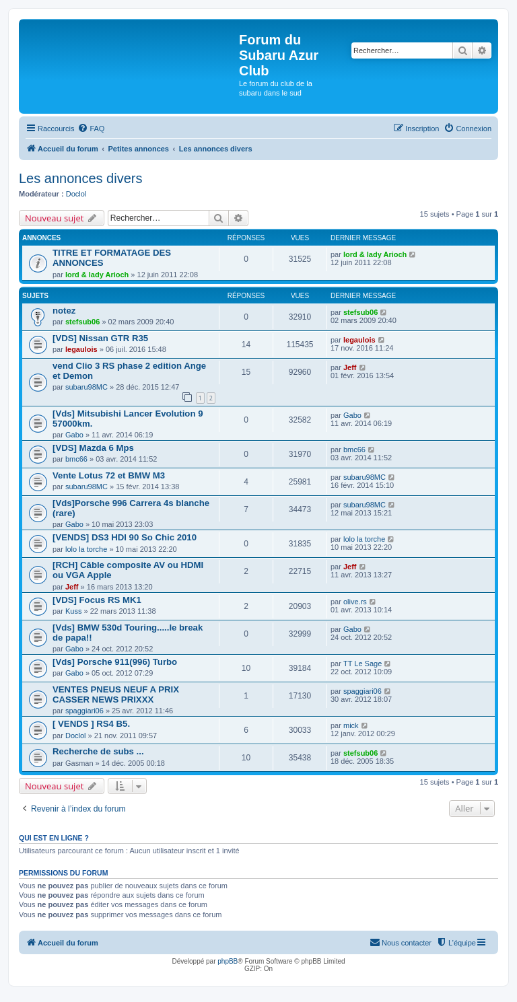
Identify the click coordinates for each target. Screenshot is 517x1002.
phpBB (227, 961)
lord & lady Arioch (97, 275)
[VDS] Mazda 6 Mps (93, 448)
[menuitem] (90, 128)
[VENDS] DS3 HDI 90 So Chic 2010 (125, 537)
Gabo (74, 435)
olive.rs (355, 602)
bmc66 (76, 459)
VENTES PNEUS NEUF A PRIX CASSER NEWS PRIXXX (116, 694)
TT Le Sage (362, 663)
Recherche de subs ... (98, 751)
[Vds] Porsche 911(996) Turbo (115, 662)
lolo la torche (86, 549)
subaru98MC (86, 387)
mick (351, 725)
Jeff (350, 367)
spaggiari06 (84, 711)
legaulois (81, 349)
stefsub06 (82, 322)
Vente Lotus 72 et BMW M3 (109, 475)
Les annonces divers (80, 178)
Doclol (76, 194)
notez (64, 311)
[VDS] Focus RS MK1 (97, 600)
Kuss (73, 611)
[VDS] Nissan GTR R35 (100, 338)
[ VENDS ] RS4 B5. (91, 724)
